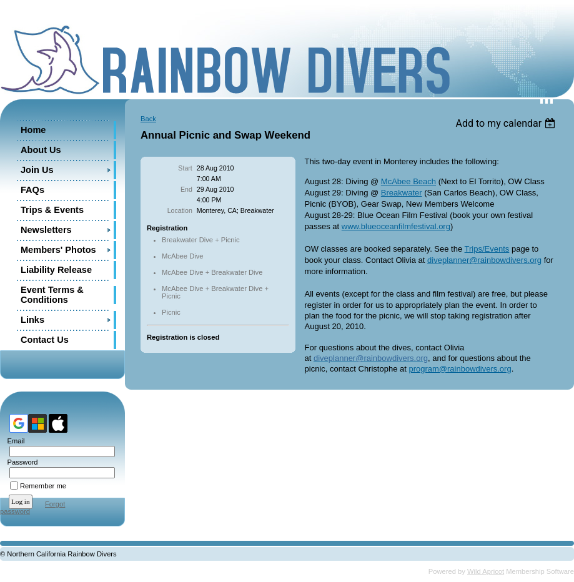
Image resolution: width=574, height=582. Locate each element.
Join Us (37, 170)
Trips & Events (52, 210)
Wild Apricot (485, 571)
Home (33, 130)
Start (185, 168)
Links (32, 320)
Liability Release (56, 270)
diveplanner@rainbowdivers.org (484, 260)
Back (148, 118)
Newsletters (46, 230)
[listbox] (506, 123)
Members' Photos (58, 250)
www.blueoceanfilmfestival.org (396, 226)
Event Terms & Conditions (52, 295)
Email (13, 441)
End (186, 189)
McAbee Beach (408, 181)
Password (20, 462)
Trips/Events (487, 249)
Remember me (43, 486)
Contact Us (45, 340)
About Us (41, 150)
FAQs (32, 190)
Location (179, 210)
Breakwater (401, 192)
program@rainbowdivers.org (459, 368)
